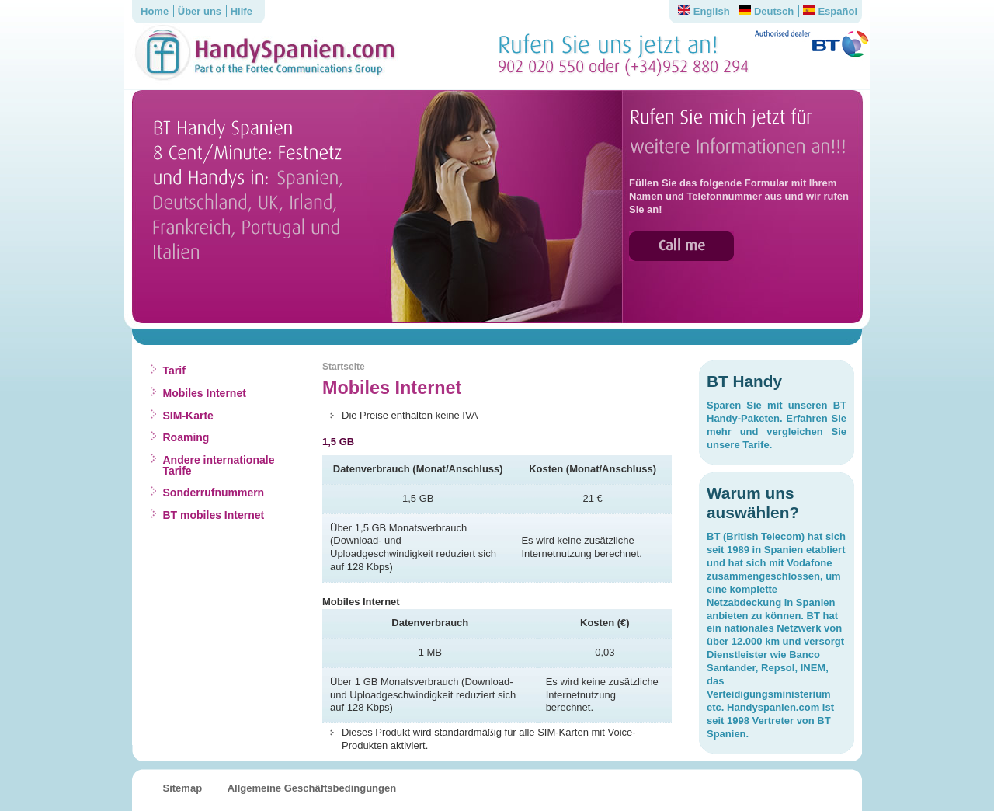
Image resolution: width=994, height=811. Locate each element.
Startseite (343, 366)
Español (830, 11)
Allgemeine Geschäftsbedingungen (312, 788)
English (704, 11)
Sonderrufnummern (214, 492)
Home (155, 11)
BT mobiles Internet (214, 515)
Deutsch (766, 11)
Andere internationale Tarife (219, 465)
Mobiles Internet (204, 393)
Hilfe (241, 11)
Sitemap (183, 788)
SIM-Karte (188, 415)
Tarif (174, 370)
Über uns (199, 11)
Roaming (186, 437)
